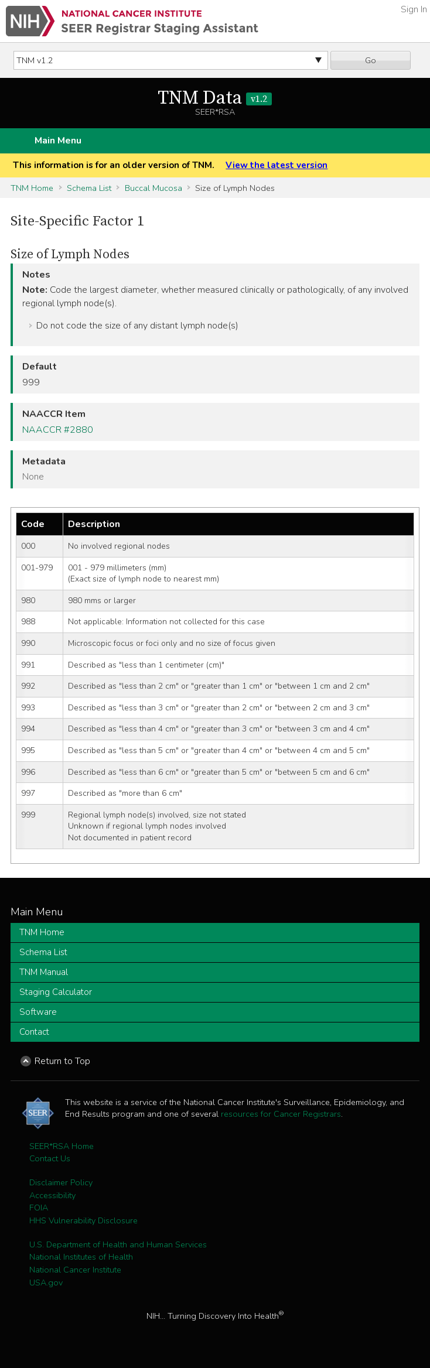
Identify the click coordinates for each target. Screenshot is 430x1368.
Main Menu (58, 140)
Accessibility (52, 1195)
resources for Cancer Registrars (281, 1114)
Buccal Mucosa (153, 188)
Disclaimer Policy (61, 1182)
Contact (34, 1032)
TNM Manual (43, 972)
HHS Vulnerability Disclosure (83, 1220)
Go (370, 60)
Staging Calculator (55, 992)
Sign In (414, 9)
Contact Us (49, 1158)
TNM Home (32, 188)
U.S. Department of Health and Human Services (118, 1244)
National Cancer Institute (75, 1269)
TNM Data (215, 98)
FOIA (38, 1207)
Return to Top (62, 1061)
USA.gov (46, 1282)
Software (38, 1012)
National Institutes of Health (81, 1257)
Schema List (89, 188)
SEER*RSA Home (61, 1146)
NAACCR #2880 (57, 429)
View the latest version (276, 165)
